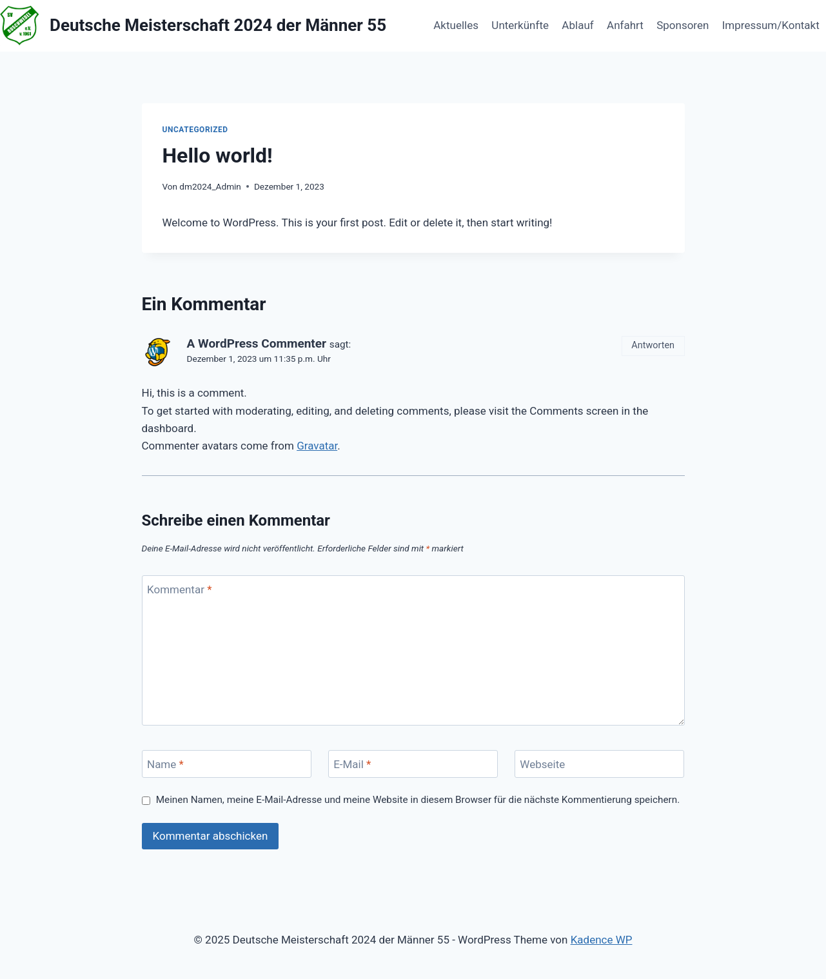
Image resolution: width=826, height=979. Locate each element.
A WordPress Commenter (257, 343)
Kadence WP (602, 939)
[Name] (227, 764)
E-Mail (352, 764)
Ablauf (577, 25)
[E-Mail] (413, 764)
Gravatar (317, 445)
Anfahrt (625, 25)
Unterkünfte (520, 25)
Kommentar (179, 589)
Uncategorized (195, 129)
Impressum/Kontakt (771, 25)
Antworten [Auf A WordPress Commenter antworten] (652, 345)
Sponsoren (682, 25)
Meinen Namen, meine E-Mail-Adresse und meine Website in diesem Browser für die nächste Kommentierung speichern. (418, 800)
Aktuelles (455, 25)
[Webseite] (600, 764)
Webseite (542, 764)
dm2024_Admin (210, 186)
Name (165, 764)
